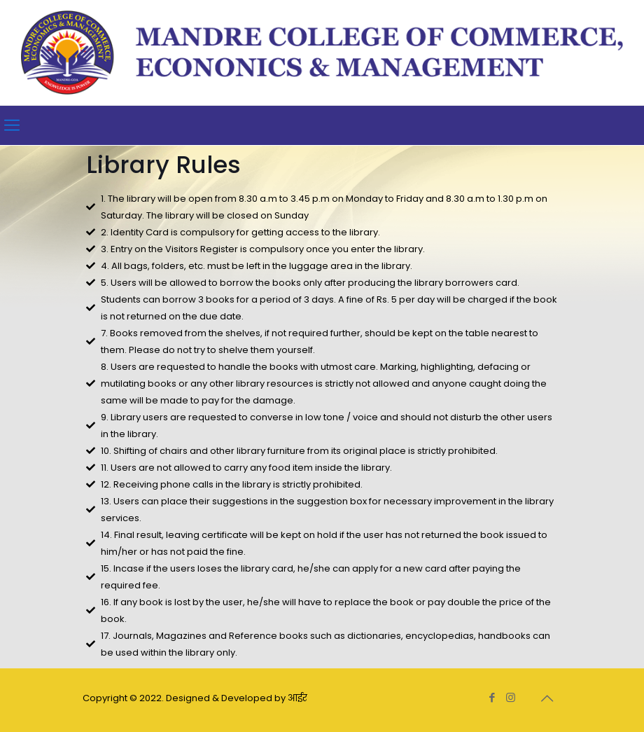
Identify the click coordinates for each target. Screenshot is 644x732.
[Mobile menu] (12, 125)
